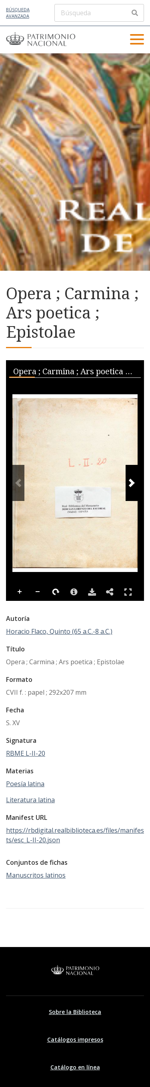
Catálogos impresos (75, 1039)
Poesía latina (25, 783)
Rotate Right (56, 592)
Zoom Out (38, 592)
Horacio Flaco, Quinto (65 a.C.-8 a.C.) (59, 631)
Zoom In (20, 592)
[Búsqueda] (99, 13)
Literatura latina (30, 799)
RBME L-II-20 (25, 753)
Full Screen (128, 592)
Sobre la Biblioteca (75, 1012)
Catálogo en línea (75, 1067)
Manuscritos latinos (36, 875)
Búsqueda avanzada (18, 12)
